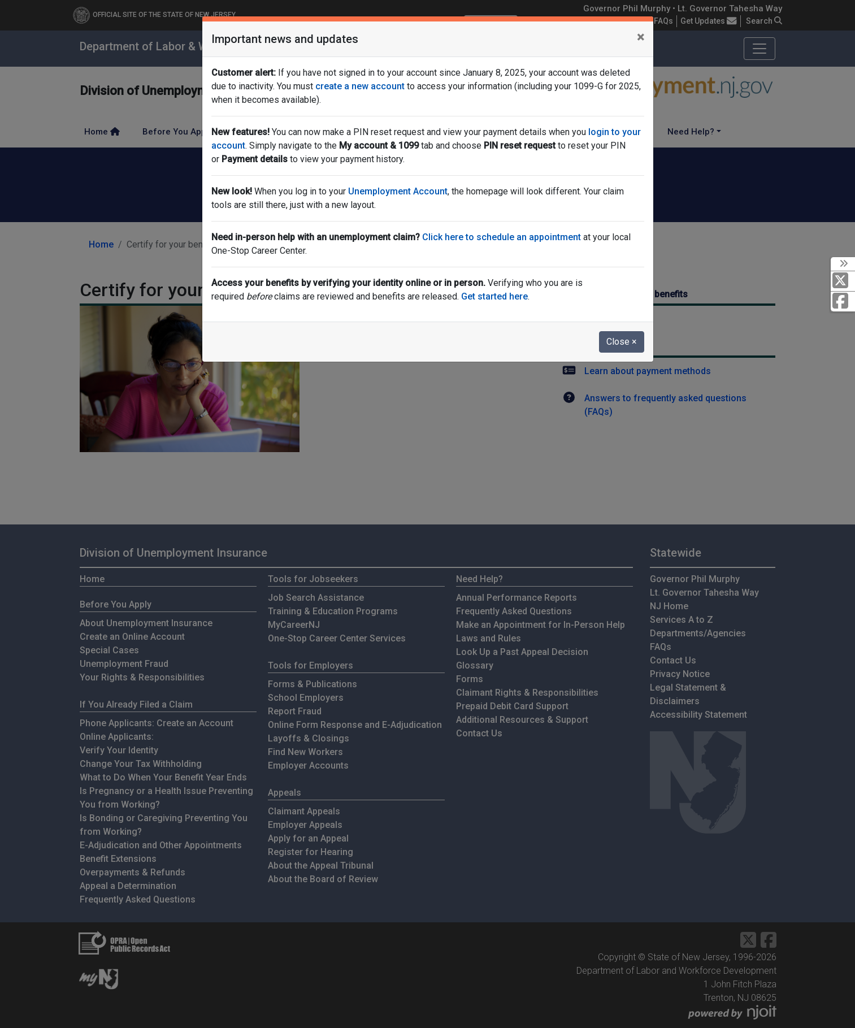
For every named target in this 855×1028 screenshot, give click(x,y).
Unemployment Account (398, 191)
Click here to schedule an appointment (501, 237)
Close (621, 341)
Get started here (494, 296)
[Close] (640, 37)
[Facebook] (843, 301)
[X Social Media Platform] (843, 281)
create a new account (360, 86)
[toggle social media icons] (843, 264)
